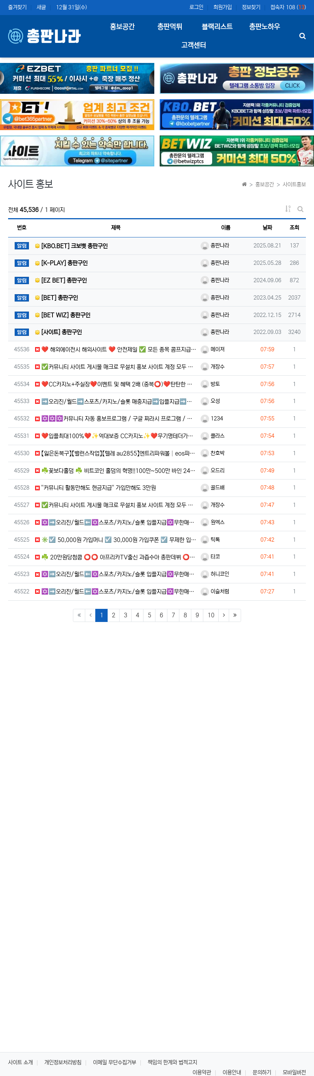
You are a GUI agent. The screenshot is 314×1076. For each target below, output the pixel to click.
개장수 (213, 367)
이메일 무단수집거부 (114, 1062)
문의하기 (262, 1072)
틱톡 (210, 540)
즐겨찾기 (17, 7)
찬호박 (213, 453)
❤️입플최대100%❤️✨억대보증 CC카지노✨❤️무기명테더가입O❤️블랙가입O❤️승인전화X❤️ (116, 436)
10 (211, 615)
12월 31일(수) (71, 7)
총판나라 (215, 245)
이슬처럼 (215, 591)
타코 (210, 557)
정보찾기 (251, 7)
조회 (294, 228)
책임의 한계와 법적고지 (172, 1062)
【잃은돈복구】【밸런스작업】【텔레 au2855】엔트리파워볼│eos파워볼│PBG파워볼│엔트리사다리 (116, 453)
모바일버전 (294, 1072)
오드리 (213, 471)
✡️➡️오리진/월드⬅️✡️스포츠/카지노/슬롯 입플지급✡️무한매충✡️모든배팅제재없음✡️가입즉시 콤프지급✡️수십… (116, 522)
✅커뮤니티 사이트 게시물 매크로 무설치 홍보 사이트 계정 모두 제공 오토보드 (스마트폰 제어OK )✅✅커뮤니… (116, 367)
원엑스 (213, 522)
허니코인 (215, 574)
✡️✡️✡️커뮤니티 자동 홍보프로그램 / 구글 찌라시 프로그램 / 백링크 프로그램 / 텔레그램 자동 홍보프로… (116, 418)
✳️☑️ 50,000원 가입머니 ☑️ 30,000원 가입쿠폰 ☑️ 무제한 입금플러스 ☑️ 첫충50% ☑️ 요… (116, 540)
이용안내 (232, 1072)
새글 (41, 7)
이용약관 (201, 1072)
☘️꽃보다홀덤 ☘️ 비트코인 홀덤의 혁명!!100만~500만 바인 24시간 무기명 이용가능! (116, 471)
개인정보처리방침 (62, 1062)
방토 (210, 384)
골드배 (213, 488)
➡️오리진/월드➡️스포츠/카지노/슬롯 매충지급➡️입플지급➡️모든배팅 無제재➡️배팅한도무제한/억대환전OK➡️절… (116, 401)
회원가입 (222, 7)
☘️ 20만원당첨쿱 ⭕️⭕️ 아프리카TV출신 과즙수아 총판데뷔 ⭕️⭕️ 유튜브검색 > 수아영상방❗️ (116, 557)
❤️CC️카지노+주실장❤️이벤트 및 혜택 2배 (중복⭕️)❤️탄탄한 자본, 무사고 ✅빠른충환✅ (116, 384)
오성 (210, 401)
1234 (212, 418)
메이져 (213, 349)
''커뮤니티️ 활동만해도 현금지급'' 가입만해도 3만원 (95, 488)
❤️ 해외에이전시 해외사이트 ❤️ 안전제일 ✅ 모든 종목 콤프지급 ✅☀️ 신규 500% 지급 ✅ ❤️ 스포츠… (116, 349)
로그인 (196, 7)
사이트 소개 (20, 1062)
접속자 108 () (288, 7)
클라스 (213, 436)
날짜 (267, 228)
